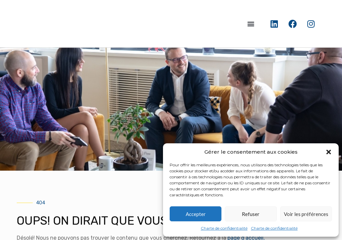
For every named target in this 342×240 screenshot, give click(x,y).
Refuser (251, 214)
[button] (328, 152)
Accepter (196, 214)
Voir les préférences (306, 214)
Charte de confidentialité (224, 228)
